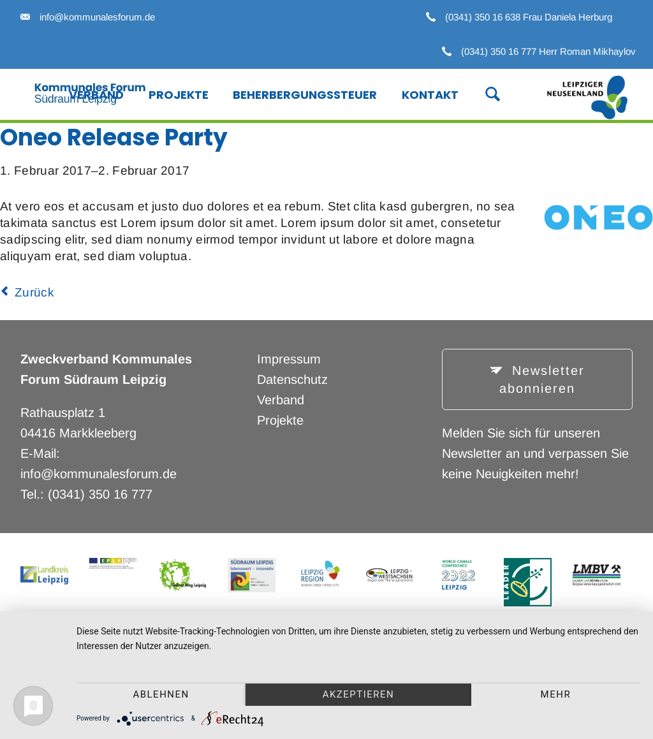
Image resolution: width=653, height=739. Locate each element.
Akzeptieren (359, 694)
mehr (556, 694)
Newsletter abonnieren (542, 379)
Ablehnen (161, 694)
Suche (485, 93)
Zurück (34, 292)
